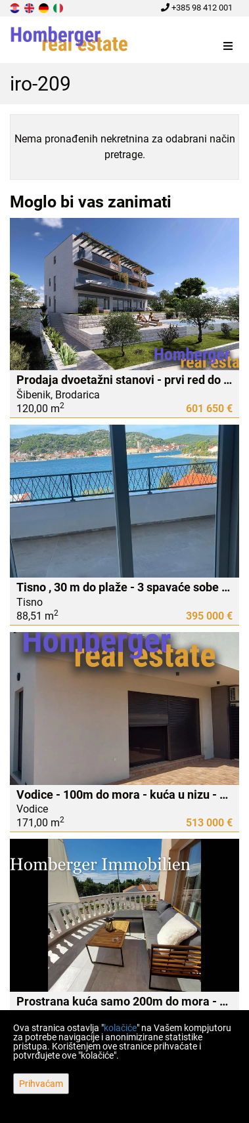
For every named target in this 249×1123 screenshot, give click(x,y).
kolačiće (120, 1028)
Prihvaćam (41, 1083)
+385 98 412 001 (197, 7)
